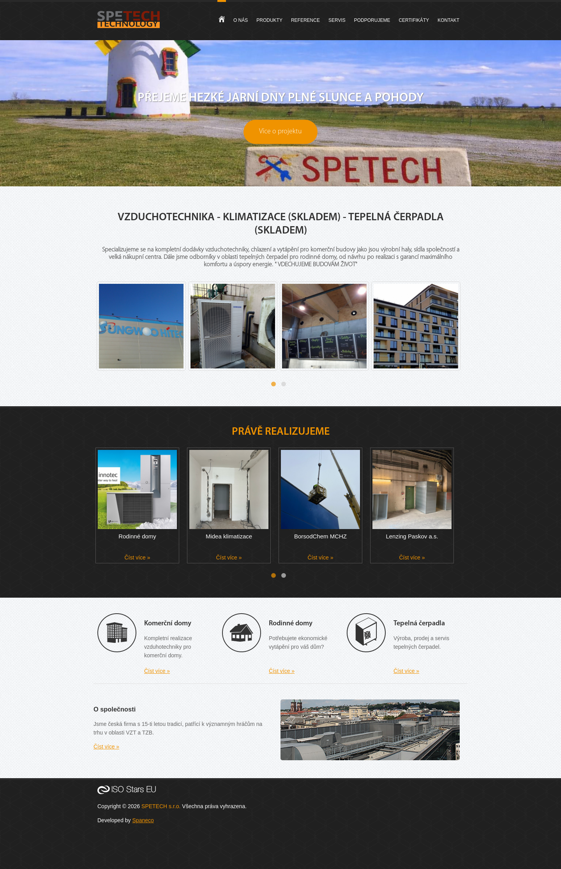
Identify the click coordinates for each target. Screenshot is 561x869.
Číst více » (137, 557)
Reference (305, 20)
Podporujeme (372, 20)
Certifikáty (414, 20)
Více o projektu (280, 131)
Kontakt (448, 20)
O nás (240, 20)
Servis (337, 20)
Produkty (269, 20)
